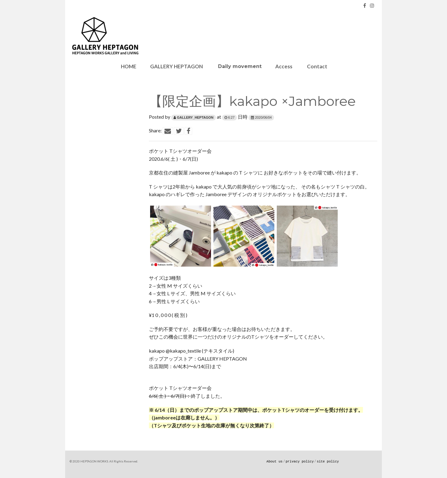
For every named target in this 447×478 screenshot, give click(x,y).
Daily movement (239, 66)
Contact (316, 66)
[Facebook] (364, 5)
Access (283, 66)
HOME (128, 66)
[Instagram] (372, 5)
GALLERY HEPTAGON (176, 66)
